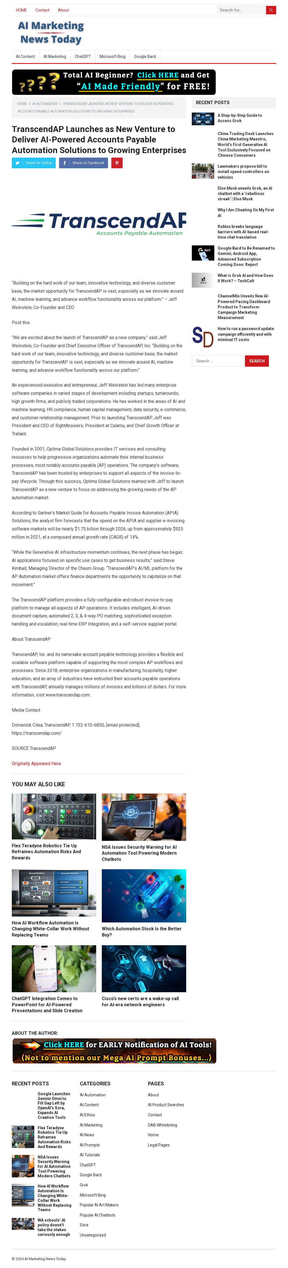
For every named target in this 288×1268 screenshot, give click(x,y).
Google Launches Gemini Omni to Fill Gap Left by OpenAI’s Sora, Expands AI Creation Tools (54, 1106)
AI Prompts (90, 1145)
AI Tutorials (90, 1155)
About (63, 10)
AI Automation (45, 104)
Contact (42, 10)
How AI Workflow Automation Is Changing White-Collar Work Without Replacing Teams (50, 929)
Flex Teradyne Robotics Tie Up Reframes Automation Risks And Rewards (46, 852)
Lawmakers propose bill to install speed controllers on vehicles (243, 171)
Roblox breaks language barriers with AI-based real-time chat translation (243, 231)
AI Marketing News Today (45, 1259)
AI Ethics (87, 1115)
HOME (21, 10)
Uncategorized (93, 1235)
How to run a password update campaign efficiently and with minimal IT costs (246, 334)
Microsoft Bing (112, 56)
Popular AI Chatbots (97, 1215)
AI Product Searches (166, 1105)
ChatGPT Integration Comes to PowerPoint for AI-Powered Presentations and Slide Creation (47, 1004)
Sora (84, 1225)
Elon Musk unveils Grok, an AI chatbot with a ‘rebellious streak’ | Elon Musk (245, 193)
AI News (87, 1135)
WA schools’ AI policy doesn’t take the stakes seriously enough (54, 1227)
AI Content (25, 56)
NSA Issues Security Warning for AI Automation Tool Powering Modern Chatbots (139, 853)
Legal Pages (159, 1145)
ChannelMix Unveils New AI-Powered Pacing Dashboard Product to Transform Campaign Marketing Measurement (244, 307)
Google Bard (145, 56)
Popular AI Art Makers (99, 1205)
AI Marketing (55, 56)
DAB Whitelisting (162, 1125)
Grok (84, 1185)
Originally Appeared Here (36, 763)
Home (22, 104)
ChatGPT (83, 56)
